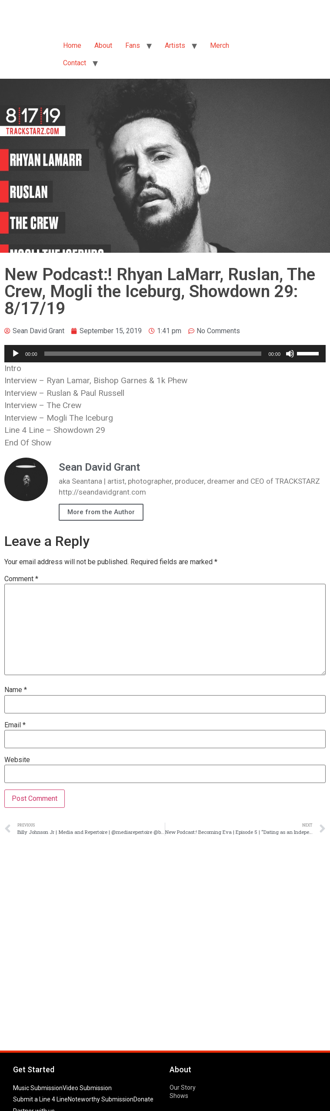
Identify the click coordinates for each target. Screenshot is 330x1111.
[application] (165, 353)
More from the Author (101, 512)
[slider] (153, 353)
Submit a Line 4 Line (40, 1099)
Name (15, 689)
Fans (132, 45)
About (103, 45)
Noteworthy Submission (100, 1099)
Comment (21, 579)
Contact (74, 63)
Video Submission (87, 1087)
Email (15, 725)
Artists (175, 45)
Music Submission (38, 1087)
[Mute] (290, 353)
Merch (219, 45)
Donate (143, 1099)
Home (72, 45)
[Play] (15, 353)
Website (17, 759)
